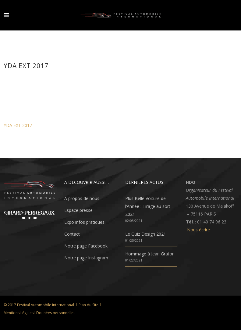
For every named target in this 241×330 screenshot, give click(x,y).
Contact (72, 234)
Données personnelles (55, 312)
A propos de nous (81, 198)
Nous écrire (198, 230)
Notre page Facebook (86, 246)
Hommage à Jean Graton (150, 254)
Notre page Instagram (86, 258)
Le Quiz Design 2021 (145, 234)
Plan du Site (88, 304)
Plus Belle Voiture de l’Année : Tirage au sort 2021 (147, 206)
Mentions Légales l (20, 312)
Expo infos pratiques (84, 222)
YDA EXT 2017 (18, 125)
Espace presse (78, 210)
